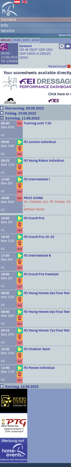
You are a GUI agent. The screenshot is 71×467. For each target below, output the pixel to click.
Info (4, 25)
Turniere (8, 19)
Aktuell (6, 40)
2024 (35, 40)
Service (7, 30)
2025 (26, 40)
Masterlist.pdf (57, 66)
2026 (16, 40)
